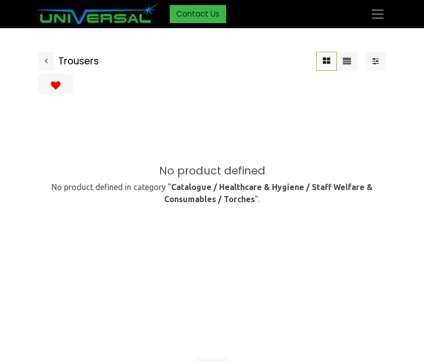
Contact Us (198, 14)
